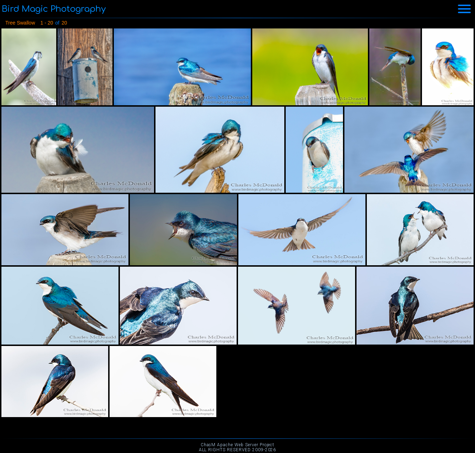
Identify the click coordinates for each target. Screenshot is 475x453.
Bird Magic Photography (54, 9)
